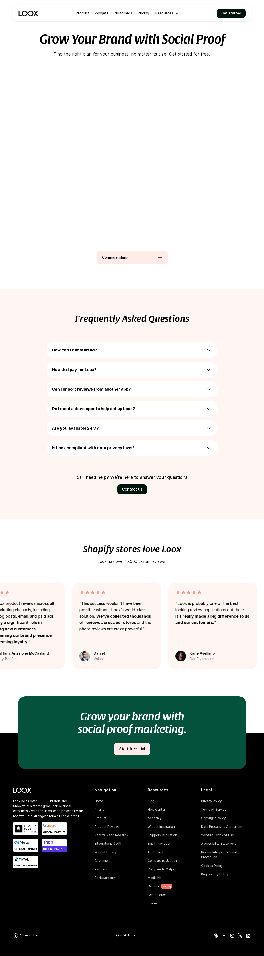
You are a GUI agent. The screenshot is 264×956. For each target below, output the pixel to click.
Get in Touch (157, 895)
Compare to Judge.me (164, 860)
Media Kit (154, 878)
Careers (153, 886)
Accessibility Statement (218, 843)
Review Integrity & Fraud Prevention (219, 854)
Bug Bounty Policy (214, 874)
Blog (151, 801)
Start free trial (132, 748)
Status (152, 903)
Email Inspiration (159, 843)
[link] (25, 935)
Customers (122, 13)
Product (82, 13)
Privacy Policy (211, 801)
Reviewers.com (105, 878)
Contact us (132, 489)
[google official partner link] (54, 828)
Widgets (101, 13)
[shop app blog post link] (54, 845)
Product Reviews (107, 826)
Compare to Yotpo (161, 869)
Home (99, 801)
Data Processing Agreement (221, 826)
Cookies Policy (212, 866)
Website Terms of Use (217, 835)
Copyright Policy (213, 818)
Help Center (156, 809)
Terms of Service (213, 809)
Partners (101, 869)
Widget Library (105, 852)
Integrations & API (108, 843)
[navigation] (28, 13)
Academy (154, 818)
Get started (231, 13)
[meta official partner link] (25, 845)
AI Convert (155, 852)
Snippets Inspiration (162, 835)
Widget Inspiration (161, 826)
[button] (167, 13)
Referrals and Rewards (111, 835)
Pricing (143, 13)
